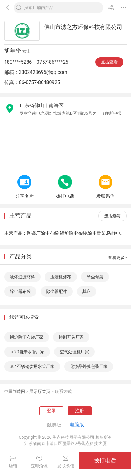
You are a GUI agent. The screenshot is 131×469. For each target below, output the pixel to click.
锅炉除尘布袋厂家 (26, 337)
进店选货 (112, 215)
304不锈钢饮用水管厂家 (32, 366)
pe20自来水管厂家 (27, 351)
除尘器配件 (56, 291)
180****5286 (18, 62)
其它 (86, 291)
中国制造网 (14, 391)
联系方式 (63, 391)
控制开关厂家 (71, 337)
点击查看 (109, 62)
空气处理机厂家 (74, 351)
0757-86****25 (52, 62)
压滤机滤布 (60, 276)
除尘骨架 (95, 276)
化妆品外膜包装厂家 (89, 366)
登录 (51, 410)
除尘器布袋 (20, 291)
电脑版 (77, 425)
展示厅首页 (39, 391)
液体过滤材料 (22, 276)
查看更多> (117, 257)
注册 (79, 410)
